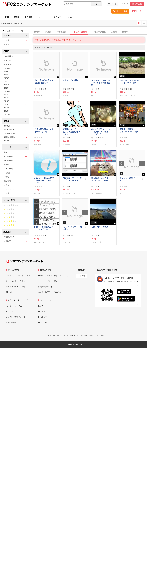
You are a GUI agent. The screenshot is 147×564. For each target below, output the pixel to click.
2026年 (7, 68)
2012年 (7, 114)
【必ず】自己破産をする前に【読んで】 (43, 81)
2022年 (7, 81)
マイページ (112, 4)
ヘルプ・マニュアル (14, 306)
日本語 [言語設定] (82, 276)
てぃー (38, 193)
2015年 (15, 104)
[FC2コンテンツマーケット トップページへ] (24, 261)
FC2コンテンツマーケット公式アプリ (53, 276)
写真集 (16, 17)
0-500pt (7, 126)
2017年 (7, 98)
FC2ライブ (42, 317)
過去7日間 (8, 60)
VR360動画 (8, 160)
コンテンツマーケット (34, 4)
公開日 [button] (15, 51)
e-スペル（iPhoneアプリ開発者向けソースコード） (44, 180)
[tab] (90, 32)
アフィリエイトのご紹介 (48, 281)
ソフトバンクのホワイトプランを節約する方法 (100, 82)
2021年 (7, 85)
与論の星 (67, 144)
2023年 (7, 78)
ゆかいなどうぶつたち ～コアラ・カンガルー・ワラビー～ (101, 131)
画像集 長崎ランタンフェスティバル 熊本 (129, 130)
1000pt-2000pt (9, 133)
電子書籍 (28, 17)
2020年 (7, 88)
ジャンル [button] (15, 35)
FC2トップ (47, 336)
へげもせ (67, 242)
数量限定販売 (9, 237)
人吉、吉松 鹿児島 (99, 227)
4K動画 (7, 165)
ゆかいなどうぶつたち (128, 95)
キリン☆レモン (41, 242)
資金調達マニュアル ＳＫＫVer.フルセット (100, 179)
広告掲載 (100, 336)
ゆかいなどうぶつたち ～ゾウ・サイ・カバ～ (130, 81)
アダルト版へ (137, 11)
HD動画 (7, 173)
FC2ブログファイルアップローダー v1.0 (72, 179)
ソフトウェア (55, 17)
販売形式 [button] (15, 232)
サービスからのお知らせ (15, 281)
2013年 (7, 111)
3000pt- (7, 141)
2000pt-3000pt (15, 137)
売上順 (48, 32)
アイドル (7, 44)
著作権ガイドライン (87, 336)
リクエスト (10, 311)
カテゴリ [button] (15, 147)
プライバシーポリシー (70, 336)
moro (66, 95)
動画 (7, 17)
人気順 (114, 32)
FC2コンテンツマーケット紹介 (18, 276)
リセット (25, 31)
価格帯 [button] (15, 121)
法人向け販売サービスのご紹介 (50, 292)
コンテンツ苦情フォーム (15, 317)
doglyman (39, 95)
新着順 (37, 32)
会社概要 (56, 336)
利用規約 (9, 292)
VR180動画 (15, 156)
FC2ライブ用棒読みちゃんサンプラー (43, 228)
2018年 (7, 94)
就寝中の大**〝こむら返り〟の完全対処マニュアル (72, 131)
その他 (69, 17)
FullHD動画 (8, 169)
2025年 (7, 72)
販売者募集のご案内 (46, 287)
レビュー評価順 (99, 32)
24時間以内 (8, 56)
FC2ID (40, 306)
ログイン (125, 4)
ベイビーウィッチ (70, 193)
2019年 (7, 91)
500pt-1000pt (9, 130)
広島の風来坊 (125, 144)
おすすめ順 (61, 32)
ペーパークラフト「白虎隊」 (72, 228)
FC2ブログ (42, 322)
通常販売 (15, 241)
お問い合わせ (11, 322)
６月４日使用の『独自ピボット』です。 (43, 130)
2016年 (7, 101)
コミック (41, 17)
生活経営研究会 (97, 193)
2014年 (7, 108)
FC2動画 (41, 311)
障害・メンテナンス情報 (15, 287)
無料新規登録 (137, 4)
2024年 (7, 75)
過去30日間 (8, 65)
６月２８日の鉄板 (70, 80)
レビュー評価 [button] (15, 200)
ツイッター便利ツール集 (129, 179)
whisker (38, 144)
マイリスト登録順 (79, 32)
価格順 (125, 32)
